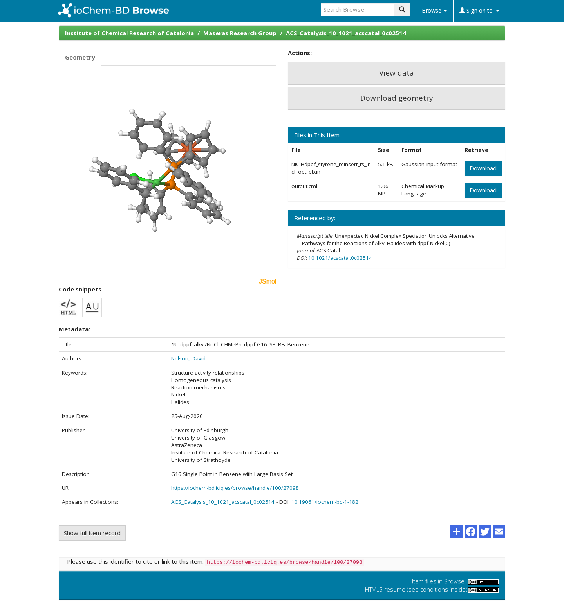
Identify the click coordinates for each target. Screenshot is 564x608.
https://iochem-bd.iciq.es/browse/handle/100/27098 (235, 487)
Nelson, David (188, 358)
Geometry (80, 57)
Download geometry (396, 98)
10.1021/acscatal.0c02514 (340, 257)
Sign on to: (479, 10)
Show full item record (92, 533)
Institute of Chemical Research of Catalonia (129, 33)
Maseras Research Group (240, 33)
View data (396, 73)
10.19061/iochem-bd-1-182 (324, 501)
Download (483, 168)
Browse (434, 10)
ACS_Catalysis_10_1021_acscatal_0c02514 (346, 33)
